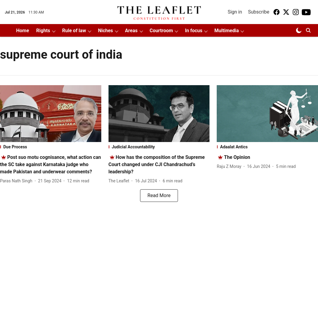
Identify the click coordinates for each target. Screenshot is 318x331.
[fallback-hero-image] (50, 113)
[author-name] (17, 181)
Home (22, 30)
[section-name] (50, 146)
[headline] (50, 164)
